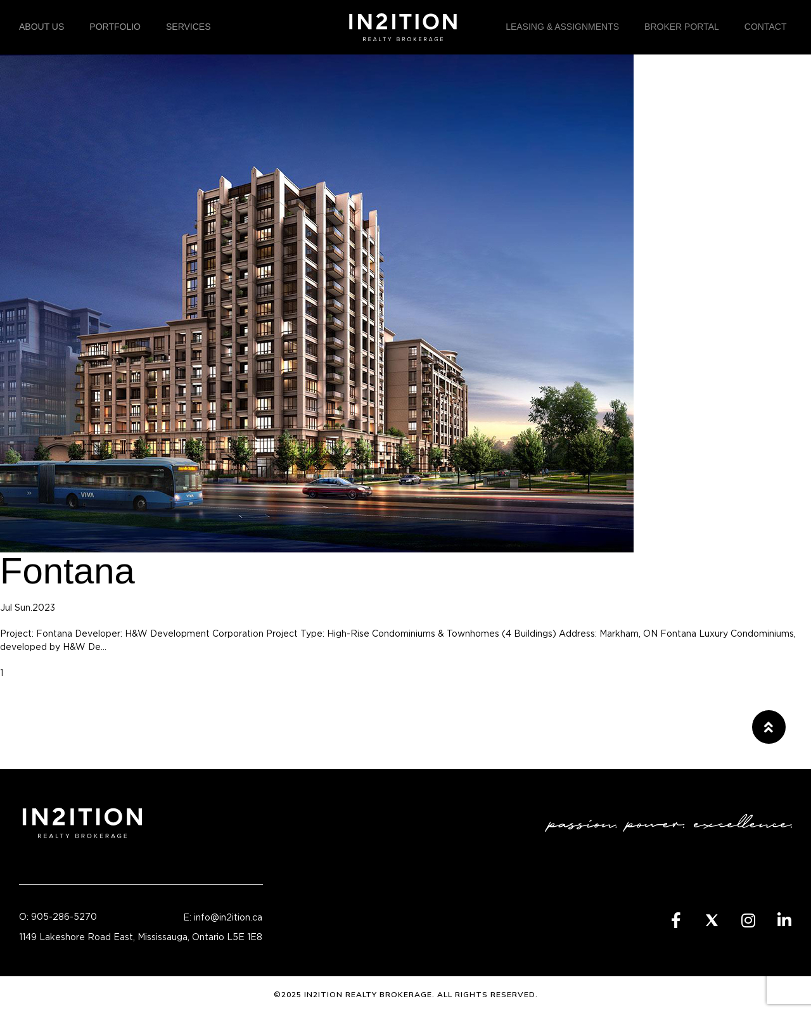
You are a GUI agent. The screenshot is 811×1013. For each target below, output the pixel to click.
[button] (769, 727)
